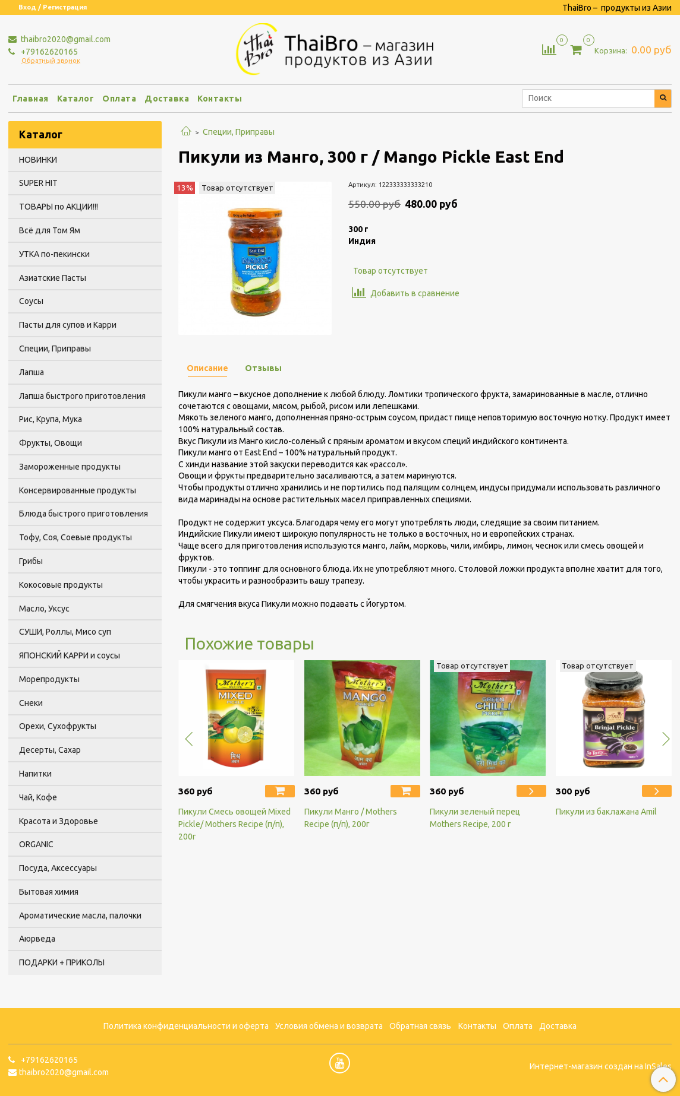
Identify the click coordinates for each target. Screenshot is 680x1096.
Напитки (35, 773)
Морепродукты (49, 679)
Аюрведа (37, 938)
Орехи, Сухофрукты (57, 726)
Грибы (31, 561)
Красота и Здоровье (58, 821)
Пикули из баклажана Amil (606, 811)
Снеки (31, 703)
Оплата (119, 98)
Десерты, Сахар (50, 750)
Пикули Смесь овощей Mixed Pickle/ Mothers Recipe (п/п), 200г (234, 824)
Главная (30, 98)
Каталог (76, 98)
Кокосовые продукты (61, 585)
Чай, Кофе (38, 797)
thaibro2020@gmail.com (65, 39)
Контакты (219, 98)
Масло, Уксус (44, 608)
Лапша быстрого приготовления (82, 396)
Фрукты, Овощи (50, 443)
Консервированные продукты (77, 490)
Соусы (31, 301)
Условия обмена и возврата (329, 1026)
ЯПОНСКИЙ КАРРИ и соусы (69, 655)
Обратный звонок (50, 61)
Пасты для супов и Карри (68, 325)
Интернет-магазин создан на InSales (601, 1066)
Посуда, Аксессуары (58, 868)
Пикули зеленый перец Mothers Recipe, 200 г (475, 818)
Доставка (166, 98)
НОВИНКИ (38, 159)
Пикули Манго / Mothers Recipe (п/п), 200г (350, 818)
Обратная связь (420, 1026)
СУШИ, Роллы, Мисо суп (65, 631)
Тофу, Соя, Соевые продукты (75, 537)
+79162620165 (48, 51)
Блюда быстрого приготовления (83, 513)
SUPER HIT (38, 183)
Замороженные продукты (70, 466)
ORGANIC (36, 844)
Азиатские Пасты (52, 278)
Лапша (31, 372)
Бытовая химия (48, 892)
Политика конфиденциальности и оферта (186, 1026)
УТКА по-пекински (54, 254)
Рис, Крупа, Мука (50, 419)
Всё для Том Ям (49, 230)
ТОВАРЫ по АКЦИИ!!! (58, 206)
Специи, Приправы (239, 132)
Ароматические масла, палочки (80, 915)
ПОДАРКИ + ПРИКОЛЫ (62, 962)
